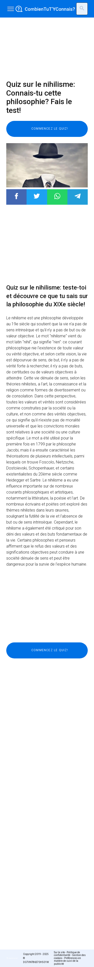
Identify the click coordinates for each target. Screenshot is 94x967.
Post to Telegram (77, 196)
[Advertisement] (47, 49)
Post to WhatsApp (57, 196)
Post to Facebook (16, 196)
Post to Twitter (37, 196)
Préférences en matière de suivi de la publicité (67, 961)
